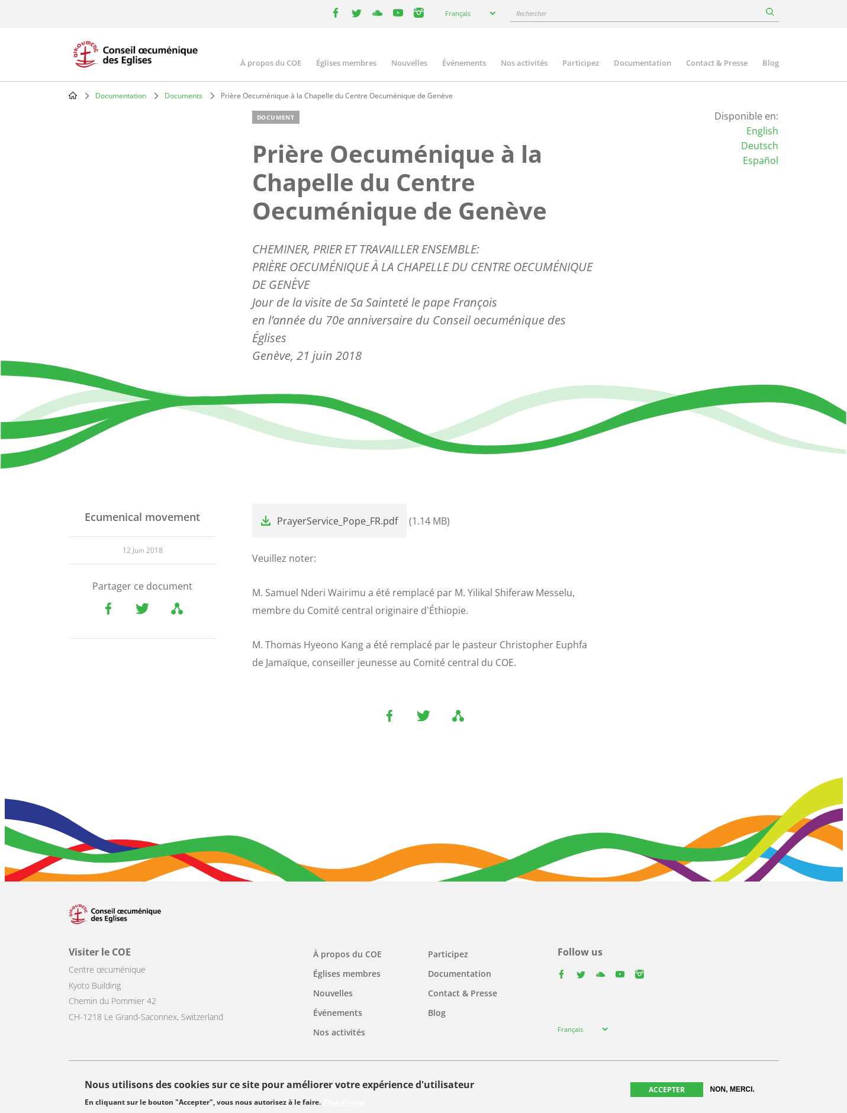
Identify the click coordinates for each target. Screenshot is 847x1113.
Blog (770, 62)
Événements (464, 62)
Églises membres (346, 62)
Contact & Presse (717, 62)
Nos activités (524, 62)
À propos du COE (270, 62)
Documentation (642, 62)
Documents (183, 96)
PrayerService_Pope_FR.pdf (337, 520)
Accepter (667, 1090)
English (762, 130)
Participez (580, 62)
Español (760, 160)
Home (73, 95)
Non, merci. (732, 1089)
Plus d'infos (344, 1102)
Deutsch (759, 145)
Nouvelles (409, 62)
